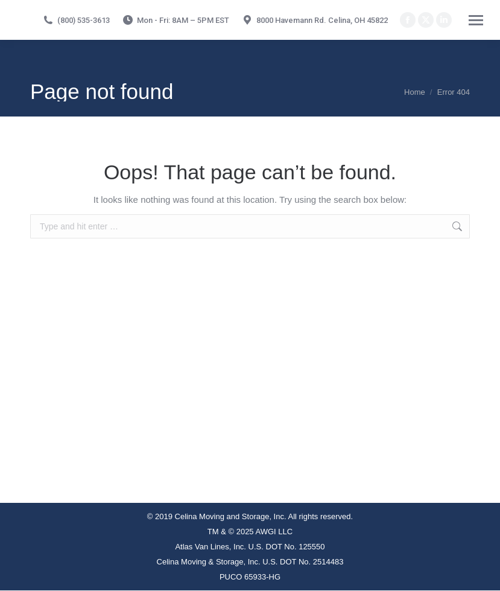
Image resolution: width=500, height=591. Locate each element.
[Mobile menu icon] (476, 20)
